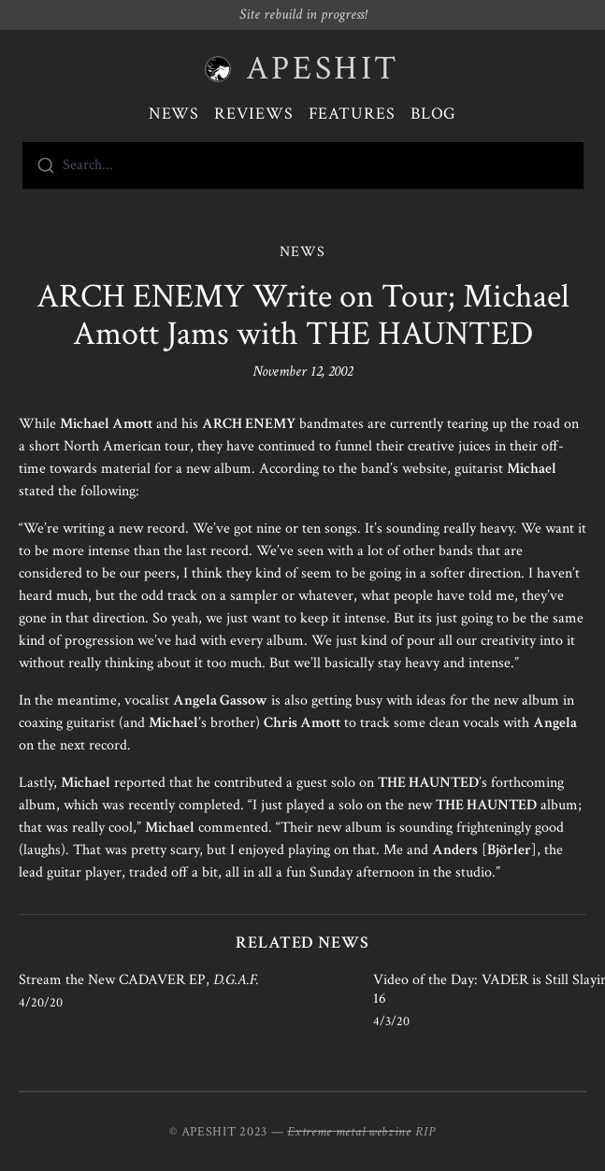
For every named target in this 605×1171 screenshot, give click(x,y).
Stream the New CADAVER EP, (139, 980)
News (174, 113)
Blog (434, 113)
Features (352, 113)
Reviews (253, 113)
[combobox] (302, 165)
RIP (425, 1131)
